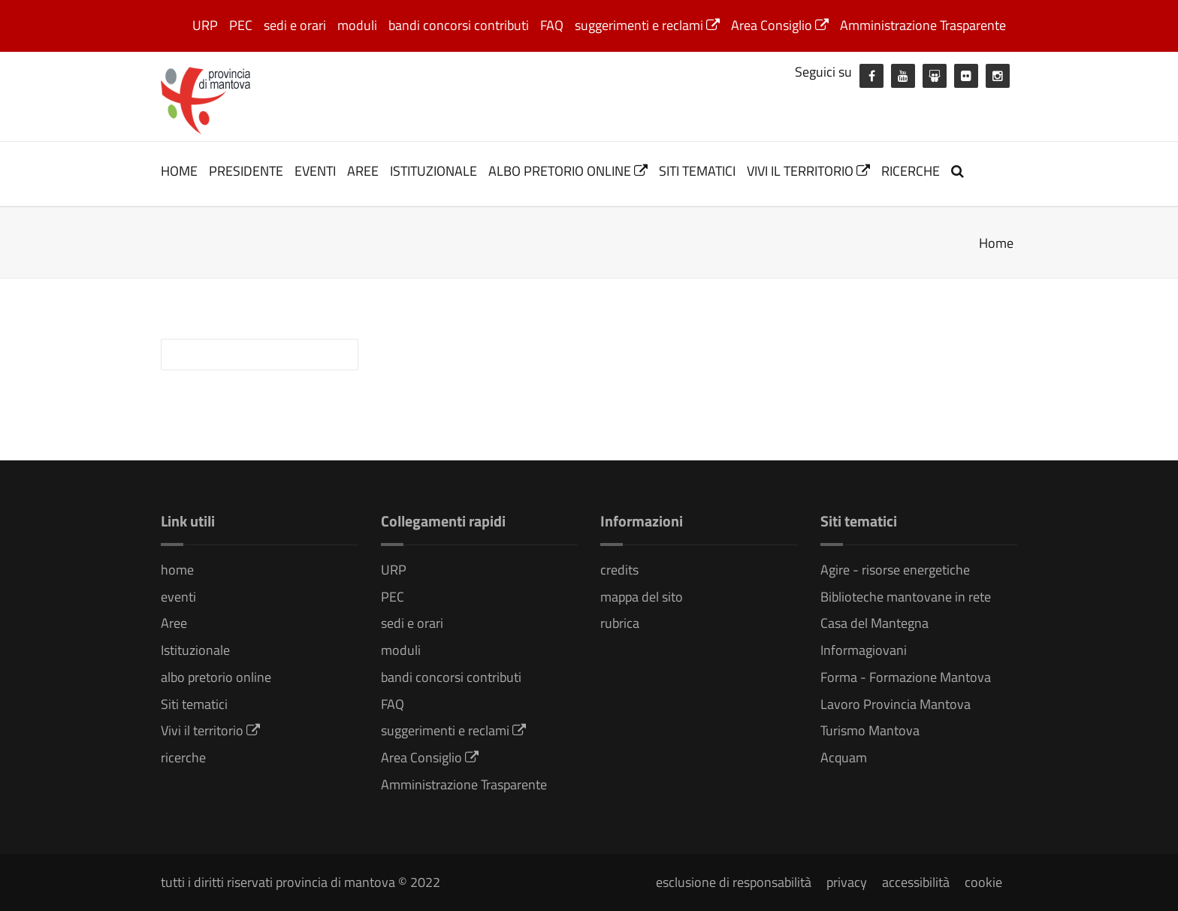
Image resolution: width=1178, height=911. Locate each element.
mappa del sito (641, 597)
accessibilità (916, 882)
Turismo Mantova (870, 730)
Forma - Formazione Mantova (905, 677)
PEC (240, 25)
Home (996, 243)
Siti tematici (697, 171)
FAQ (551, 25)
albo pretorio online (568, 171)
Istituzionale (433, 171)
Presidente (246, 171)
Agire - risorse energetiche (895, 570)
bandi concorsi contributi (458, 25)
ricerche (910, 171)
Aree (363, 171)
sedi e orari (295, 25)
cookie (983, 882)
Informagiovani (863, 650)
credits (619, 570)
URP (205, 25)
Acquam (843, 757)
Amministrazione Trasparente (923, 25)
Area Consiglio (780, 25)
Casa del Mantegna (874, 623)
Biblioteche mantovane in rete (905, 597)
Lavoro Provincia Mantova (895, 704)
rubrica (619, 623)
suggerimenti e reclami (647, 25)
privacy (846, 882)
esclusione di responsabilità (733, 882)
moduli (357, 25)
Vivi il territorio (808, 171)
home (179, 171)
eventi (315, 171)
